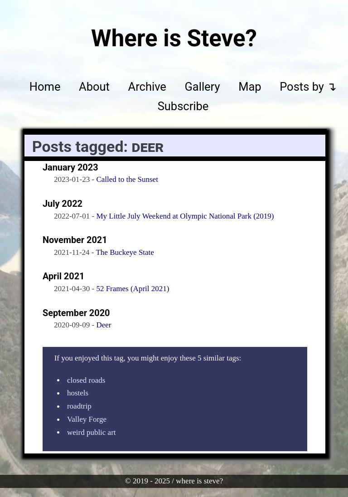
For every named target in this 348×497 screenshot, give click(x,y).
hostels (77, 393)
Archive (147, 86)
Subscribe (183, 106)
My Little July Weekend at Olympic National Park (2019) (185, 216)
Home (45, 86)
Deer (103, 325)
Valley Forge (86, 419)
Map (249, 86)
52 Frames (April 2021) (132, 288)
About (94, 86)
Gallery (202, 86)
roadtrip (79, 406)
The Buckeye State (125, 252)
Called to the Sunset (127, 179)
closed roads (86, 380)
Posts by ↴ (308, 86)
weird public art (91, 432)
